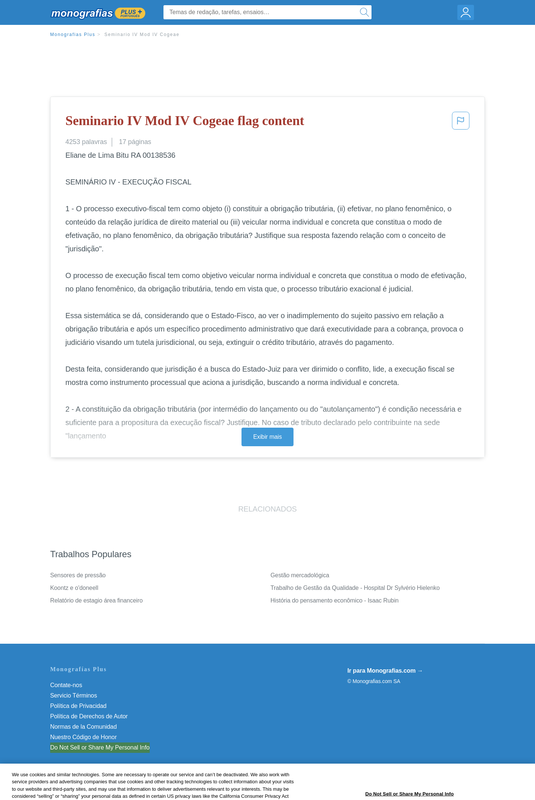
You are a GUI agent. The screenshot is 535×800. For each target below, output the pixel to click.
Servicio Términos (73, 695)
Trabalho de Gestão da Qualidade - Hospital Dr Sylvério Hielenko (355, 588)
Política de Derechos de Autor (89, 716)
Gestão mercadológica (299, 575)
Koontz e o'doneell (74, 588)
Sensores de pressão (78, 575)
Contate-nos (66, 685)
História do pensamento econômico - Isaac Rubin (334, 600)
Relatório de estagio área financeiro (96, 600)
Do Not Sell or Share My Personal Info (100, 747)
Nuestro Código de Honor (83, 737)
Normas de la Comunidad (83, 727)
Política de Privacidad (78, 706)
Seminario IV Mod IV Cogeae (141, 34)
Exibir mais (267, 437)
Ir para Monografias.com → (385, 670)
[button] (461, 123)
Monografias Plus (72, 34)
